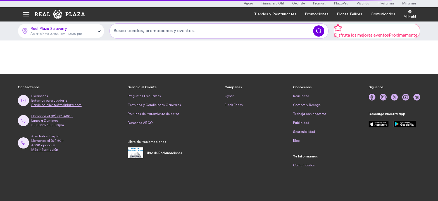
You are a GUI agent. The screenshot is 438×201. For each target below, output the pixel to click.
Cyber (229, 96)
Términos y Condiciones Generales (154, 105)
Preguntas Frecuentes (144, 96)
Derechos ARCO (140, 123)
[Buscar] (318, 31)
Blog (296, 140)
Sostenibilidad (304, 131)
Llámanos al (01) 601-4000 (52, 116)
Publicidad (301, 123)
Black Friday (234, 105)
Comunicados (304, 165)
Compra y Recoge (306, 105)
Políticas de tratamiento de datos (153, 114)
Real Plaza (301, 96)
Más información (44, 149)
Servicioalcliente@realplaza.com (56, 105)
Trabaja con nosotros (309, 114)
